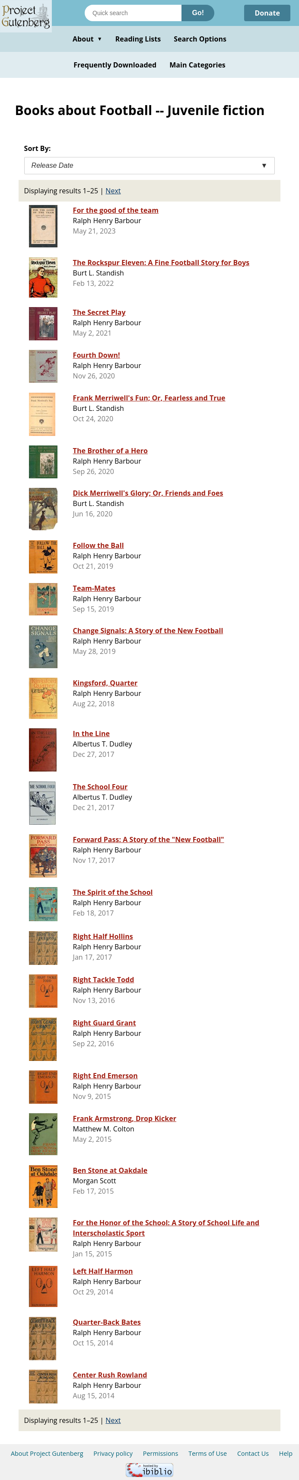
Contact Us (253, 1453)
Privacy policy (113, 1453)
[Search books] (133, 13)
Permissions (160, 1453)
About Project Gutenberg (47, 1453)
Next (113, 190)
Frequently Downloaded (114, 65)
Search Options (200, 39)
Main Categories (197, 65)
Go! (198, 12)
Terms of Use (207, 1453)
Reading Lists (138, 39)
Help (286, 1453)
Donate (267, 13)
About (87, 39)
